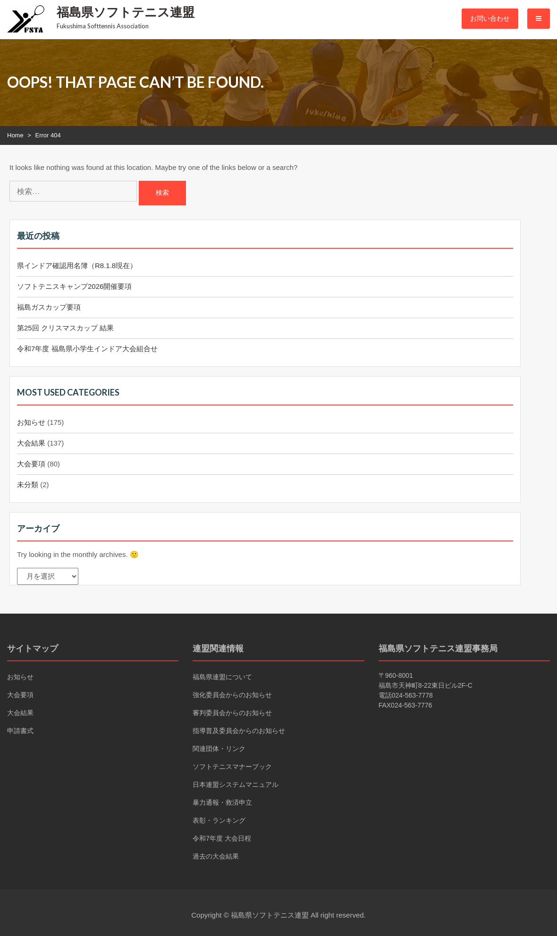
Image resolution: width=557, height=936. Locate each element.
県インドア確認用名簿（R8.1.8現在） (77, 265)
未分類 (27, 485)
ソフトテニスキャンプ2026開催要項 (74, 286)
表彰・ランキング (219, 820)
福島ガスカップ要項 (49, 307)
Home (15, 135)
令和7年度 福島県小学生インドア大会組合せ (87, 349)
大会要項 (31, 464)
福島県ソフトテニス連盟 (125, 12)
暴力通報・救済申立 (222, 802)
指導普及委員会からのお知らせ (239, 730)
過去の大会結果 (216, 856)
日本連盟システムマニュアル (235, 784)
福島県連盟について (222, 677)
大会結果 (31, 443)
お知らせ (31, 422)
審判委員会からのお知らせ (232, 713)
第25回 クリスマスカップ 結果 (65, 328)
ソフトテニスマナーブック (232, 766)
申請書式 (20, 730)
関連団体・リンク (219, 748)
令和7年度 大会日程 (222, 838)
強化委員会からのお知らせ (232, 695)
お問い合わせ (490, 18)
